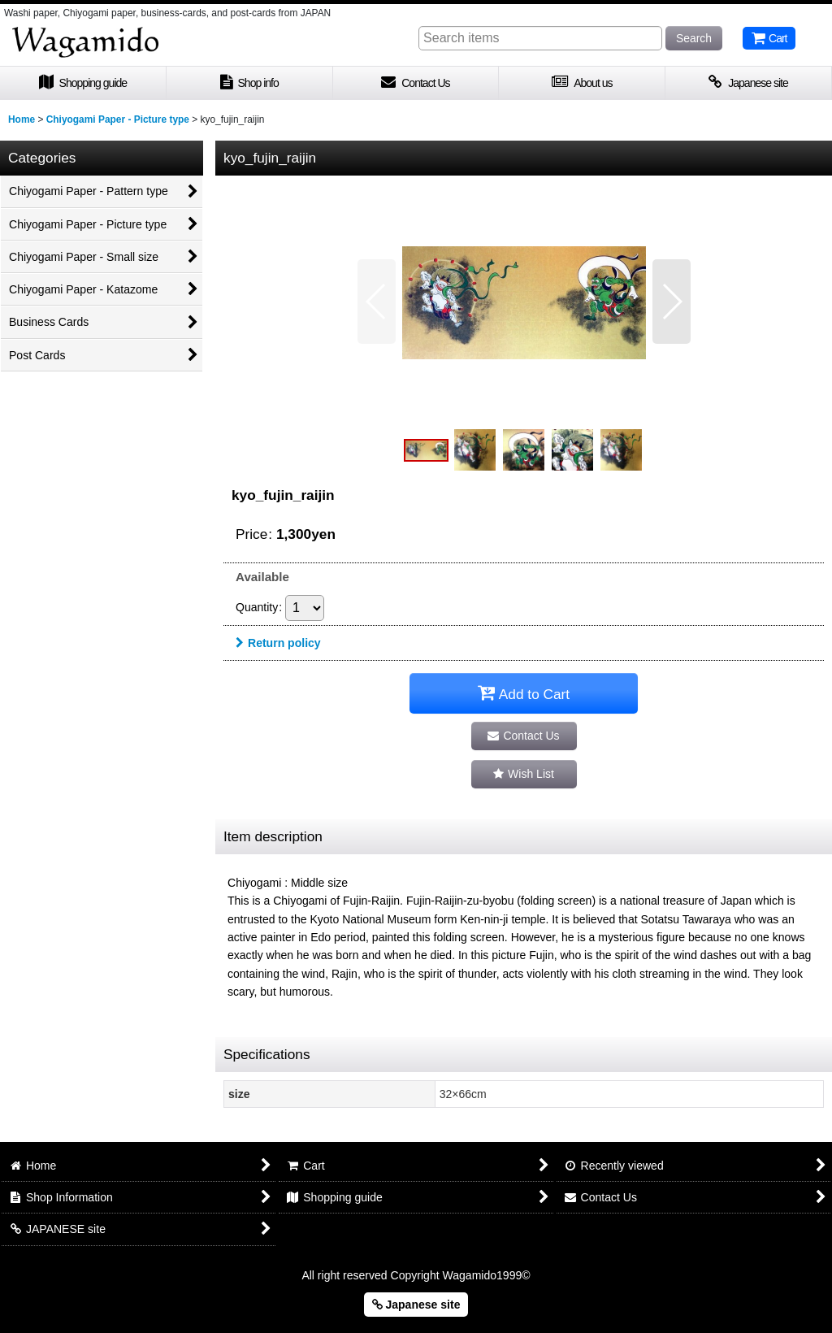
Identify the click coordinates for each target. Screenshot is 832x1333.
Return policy (278, 642)
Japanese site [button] (416, 1304)
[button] (377, 301)
